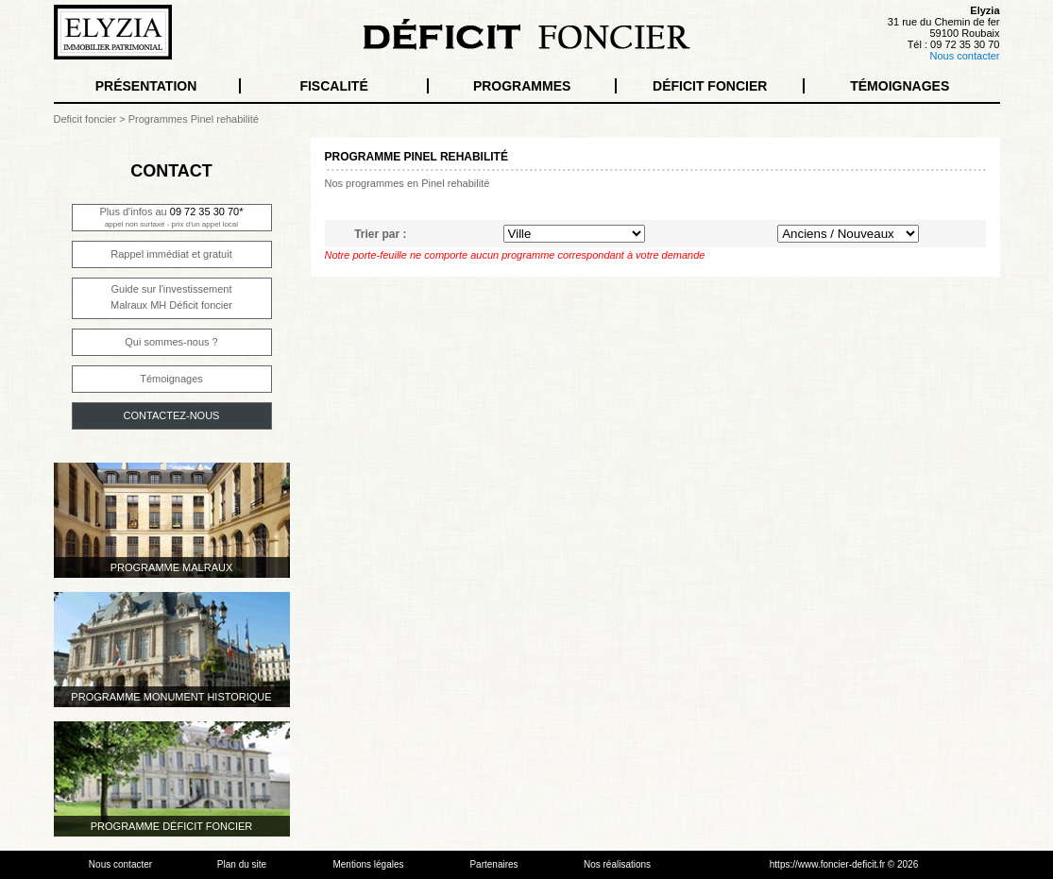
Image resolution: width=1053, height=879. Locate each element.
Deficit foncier (85, 119)
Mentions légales (367, 864)
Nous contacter (965, 55)
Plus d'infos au (172, 217)
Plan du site (241, 864)
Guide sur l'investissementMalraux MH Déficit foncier (171, 297)
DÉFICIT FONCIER (710, 85)
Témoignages (171, 378)
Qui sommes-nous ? (171, 341)
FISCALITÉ (333, 85)
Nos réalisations (617, 864)
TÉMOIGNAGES (899, 85)
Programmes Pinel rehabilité (193, 119)
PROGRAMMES (521, 85)
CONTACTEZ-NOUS (172, 415)
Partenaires (493, 864)
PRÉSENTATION (146, 85)
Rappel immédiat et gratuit (170, 254)
